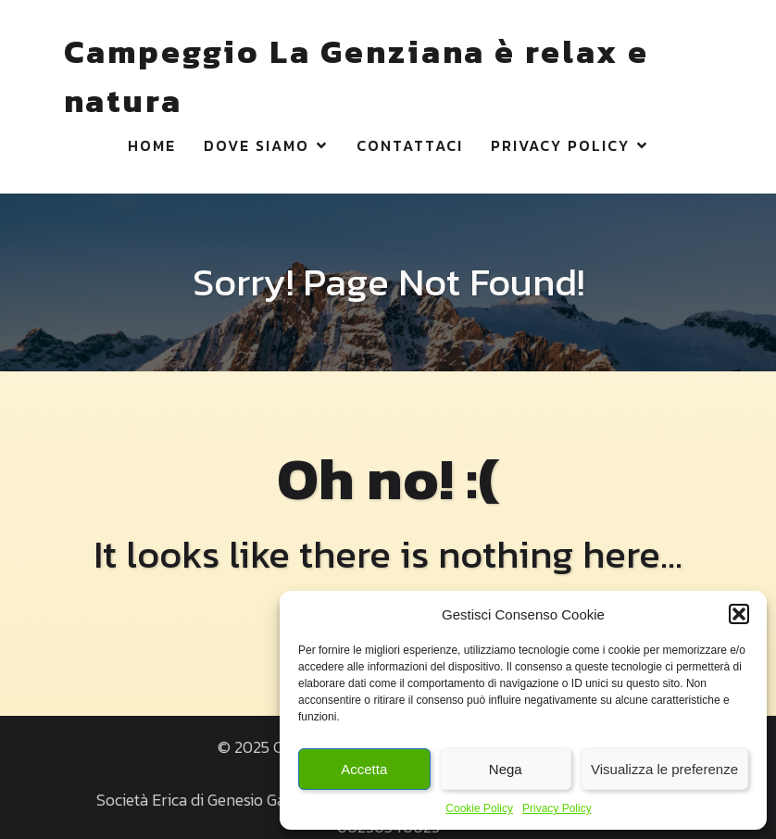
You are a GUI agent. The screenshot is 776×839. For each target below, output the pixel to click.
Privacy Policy (557, 808)
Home (152, 144)
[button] (739, 614)
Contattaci (410, 144)
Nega (505, 769)
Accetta (364, 769)
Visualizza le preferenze (664, 769)
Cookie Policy (479, 808)
